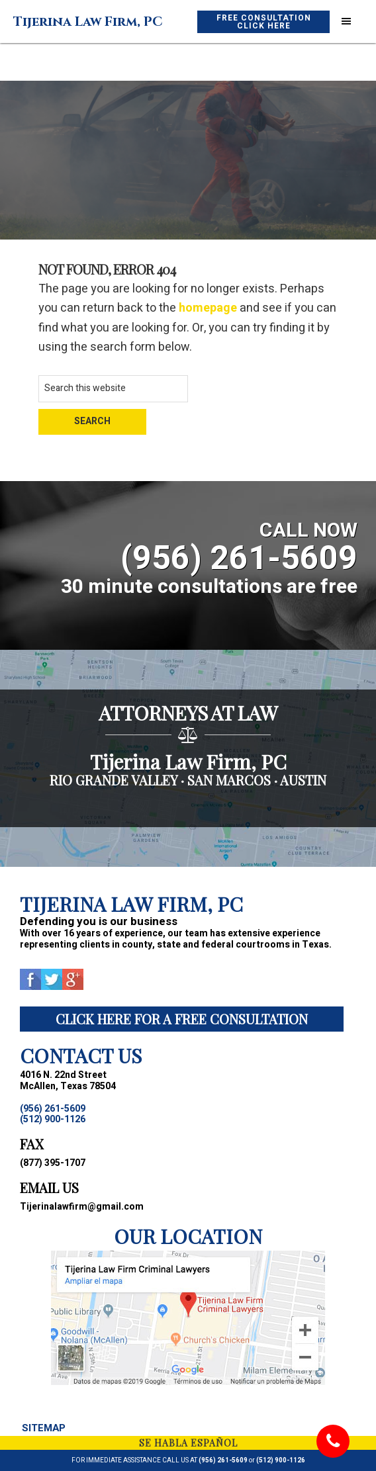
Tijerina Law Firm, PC (88, 21)
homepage (208, 308)
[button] (346, 22)
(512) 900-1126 (280, 1460)
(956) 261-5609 (223, 1460)
